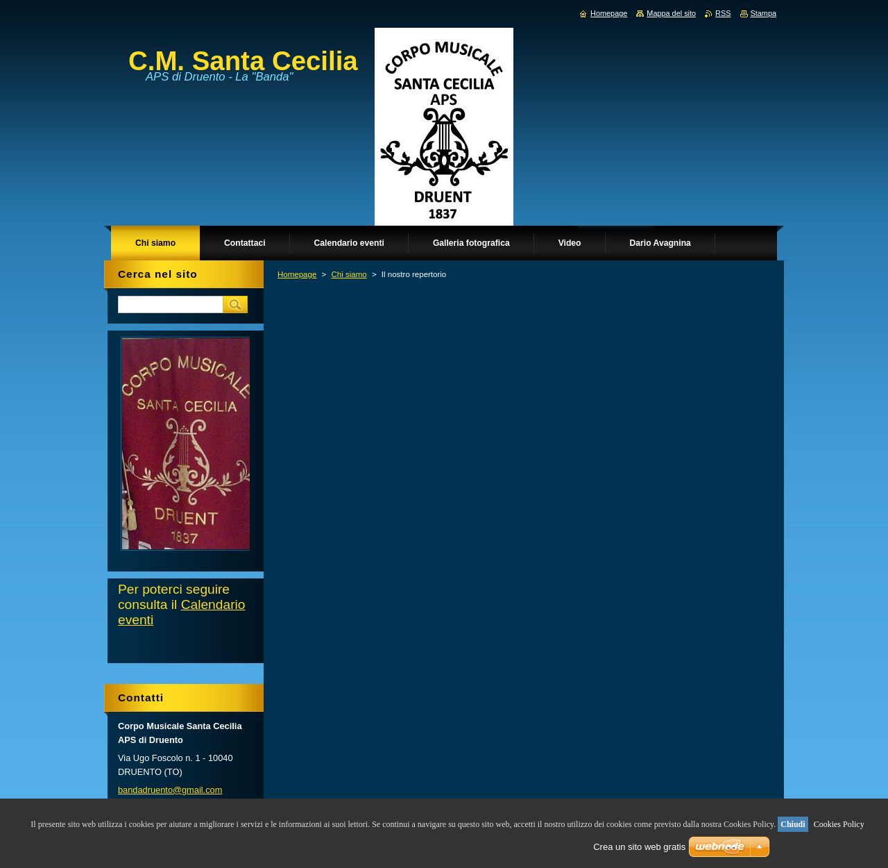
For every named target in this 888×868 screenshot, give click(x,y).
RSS (723, 13)
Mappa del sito (671, 13)
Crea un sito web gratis (639, 847)
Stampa (763, 13)
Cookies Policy (839, 824)
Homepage (297, 274)
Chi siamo (348, 274)
